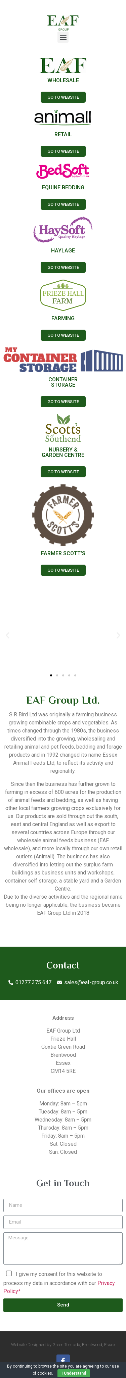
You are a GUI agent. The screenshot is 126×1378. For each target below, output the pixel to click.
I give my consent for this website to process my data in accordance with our (59, 1282)
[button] (63, 37)
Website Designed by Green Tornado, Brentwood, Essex (63, 1344)
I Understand (73, 1373)
